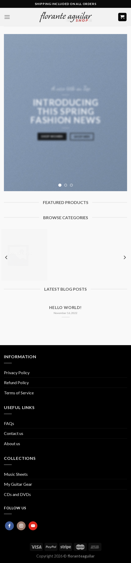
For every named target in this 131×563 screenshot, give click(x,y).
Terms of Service (19, 392)
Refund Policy (16, 382)
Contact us (13, 433)
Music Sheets (16, 474)
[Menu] (7, 16)
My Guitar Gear (18, 484)
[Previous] (6, 257)
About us (12, 443)
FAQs (9, 423)
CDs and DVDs (17, 494)
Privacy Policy (17, 372)
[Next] (124, 257)
